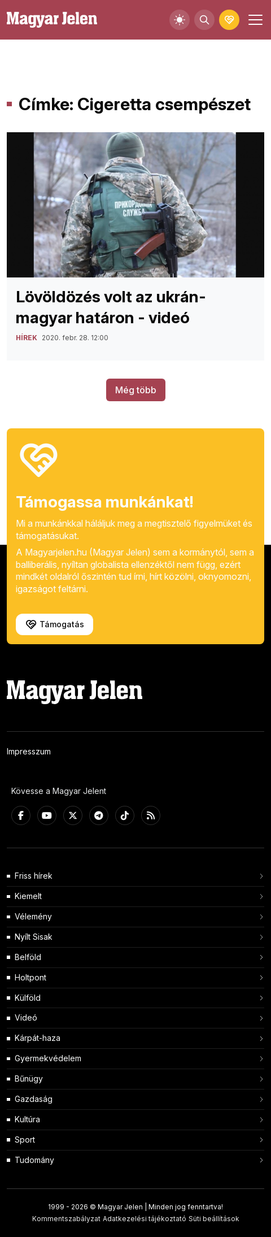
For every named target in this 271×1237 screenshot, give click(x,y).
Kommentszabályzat (66, 1218)
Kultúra (27, 1119)
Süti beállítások (214, 1218)
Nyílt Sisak (34, 936)
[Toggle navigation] (254, 20)
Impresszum (29, 751)
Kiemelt (28, 896)
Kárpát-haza (37, 1038)
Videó (26, 1017)
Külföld (28, 997)
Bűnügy (29, 1078)
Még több (135, 390)
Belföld (28, 957)
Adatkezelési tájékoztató (144, 1218)
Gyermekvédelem (48, 1058)
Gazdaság (34, 1099)
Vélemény (33, 916)
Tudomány (34, 1160)
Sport (25, 1139)
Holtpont (30, 977)
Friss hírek (34, 875)
